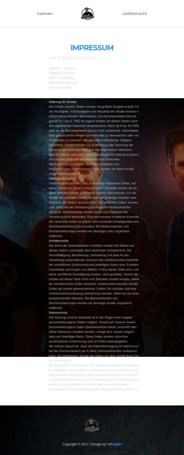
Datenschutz (135, 14)
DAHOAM (44, 14)
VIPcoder (114, 444)
